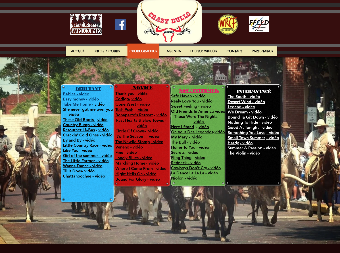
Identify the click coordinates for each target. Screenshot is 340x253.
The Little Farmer (79, 160)
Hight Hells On (129, 173)
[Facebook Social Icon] (120, 24)
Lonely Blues (127, 157)
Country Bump (76, 124)
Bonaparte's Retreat (134, 114)
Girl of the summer (80, 155)
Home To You (183, 147)
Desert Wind (240, 101)
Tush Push (124, 109)
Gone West (125, 104)
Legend (235, 106)
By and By (72, 140)
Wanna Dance (76, 165)
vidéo (94, 99)
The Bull (178, 142)
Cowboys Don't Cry (189, 167)
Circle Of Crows (130, 131)
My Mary (179, 137)
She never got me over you (88, 109)
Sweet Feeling (184, 106)
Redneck (179, 162)
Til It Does (72, 171)
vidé (218, 131)
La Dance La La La (187, 173)
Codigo (122, 98)
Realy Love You (185, 101)
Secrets (178, 152)
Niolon (177, 178)
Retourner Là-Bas (79, 129)
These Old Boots (79, 119)
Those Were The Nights (196, 116)
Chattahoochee (77, 176)
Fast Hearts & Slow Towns (140, 120)
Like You (70, 150)
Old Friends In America (192, 111)
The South (237, 96)
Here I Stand (182, 126)
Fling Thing (181, 157)
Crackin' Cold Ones (81, 135)
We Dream (238, 112)
